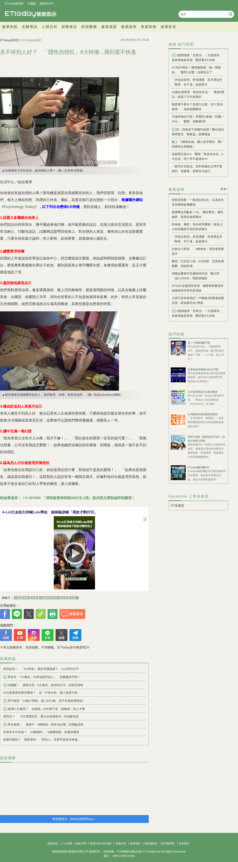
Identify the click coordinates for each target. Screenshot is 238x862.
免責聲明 (184, 843)
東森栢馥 (149, 27)
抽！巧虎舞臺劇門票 (199, 342)
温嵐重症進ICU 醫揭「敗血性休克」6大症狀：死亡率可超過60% (197, 156)
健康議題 (109, 27)
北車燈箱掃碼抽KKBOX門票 (203, 369)
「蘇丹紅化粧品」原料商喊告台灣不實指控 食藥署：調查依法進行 (197, 169)
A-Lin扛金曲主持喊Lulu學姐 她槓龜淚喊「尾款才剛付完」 (49, 512)
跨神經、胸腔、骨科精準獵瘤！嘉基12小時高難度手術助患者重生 (197, 227)
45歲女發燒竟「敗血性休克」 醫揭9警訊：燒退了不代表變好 (198, 94)
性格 (34, 597)
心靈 (17, 597)
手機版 (32, 3)
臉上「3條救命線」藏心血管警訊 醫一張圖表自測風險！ (198, 144)
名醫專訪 (30, 27)
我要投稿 (52, 843)
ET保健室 (177, 505)
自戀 (64, 597)
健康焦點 (10, 27)
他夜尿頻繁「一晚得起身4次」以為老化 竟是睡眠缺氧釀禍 (198, 202)
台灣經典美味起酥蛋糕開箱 (202, 414)
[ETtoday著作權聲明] (71, 647)
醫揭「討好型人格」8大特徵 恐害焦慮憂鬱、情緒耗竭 (198, 263)
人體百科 (50, 27)
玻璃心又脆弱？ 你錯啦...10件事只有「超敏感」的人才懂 (44, 709)
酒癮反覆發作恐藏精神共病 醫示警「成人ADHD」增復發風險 (195, 276)
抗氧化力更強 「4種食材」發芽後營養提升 (198, 251)
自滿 (73, 597)
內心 (56, 597)
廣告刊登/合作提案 (100, 843)
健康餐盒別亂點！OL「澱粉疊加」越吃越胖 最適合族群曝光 (197, 214)
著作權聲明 (168, 843)
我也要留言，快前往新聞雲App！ (74, 819)
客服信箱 (121, 843)
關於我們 (81, 843)
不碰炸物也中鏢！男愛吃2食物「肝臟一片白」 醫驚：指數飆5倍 (198, 119)
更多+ (224, 189)
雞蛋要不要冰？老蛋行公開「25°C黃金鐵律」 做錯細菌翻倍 (197, 107)
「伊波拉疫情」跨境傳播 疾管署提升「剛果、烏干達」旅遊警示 (197, 82)
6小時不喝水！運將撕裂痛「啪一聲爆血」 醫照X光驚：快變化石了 (196, 70)
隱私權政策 (151, 843)
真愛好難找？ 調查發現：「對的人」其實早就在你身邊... (41, 739)
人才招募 (67, 843)
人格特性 (45, 597)
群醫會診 (69, 27)
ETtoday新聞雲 (14, 3)
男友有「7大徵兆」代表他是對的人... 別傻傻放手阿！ (41, 677)
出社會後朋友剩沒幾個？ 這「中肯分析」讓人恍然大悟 (40, 692)
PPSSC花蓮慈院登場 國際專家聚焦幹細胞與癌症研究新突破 (198, 288)
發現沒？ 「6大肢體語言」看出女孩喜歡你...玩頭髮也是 (41, 716)
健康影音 (169, 27)
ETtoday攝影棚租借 (198, 467)
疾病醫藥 (89, 27)
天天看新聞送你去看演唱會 (202, 391)
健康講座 (129, 27)
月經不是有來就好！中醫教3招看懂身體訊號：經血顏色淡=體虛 (198, 300)
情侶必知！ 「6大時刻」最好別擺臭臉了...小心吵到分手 (41, 668)
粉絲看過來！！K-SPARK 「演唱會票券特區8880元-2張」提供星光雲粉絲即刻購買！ (67, 498)
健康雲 (31, 14)
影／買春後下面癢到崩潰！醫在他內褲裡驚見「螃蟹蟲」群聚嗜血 (198, 132)
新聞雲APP (47, 3)
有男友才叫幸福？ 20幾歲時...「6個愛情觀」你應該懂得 (41, 732)
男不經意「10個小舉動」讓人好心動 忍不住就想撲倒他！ (44, 701)
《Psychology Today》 (19, 207)
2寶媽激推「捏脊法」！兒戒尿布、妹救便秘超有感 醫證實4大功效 (197, 57)
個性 (26, 597)
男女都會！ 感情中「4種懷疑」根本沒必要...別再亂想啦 (43, 725)
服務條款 (135, 843)
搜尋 (230, 13)
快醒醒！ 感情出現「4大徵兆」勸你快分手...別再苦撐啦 (43, 685)
